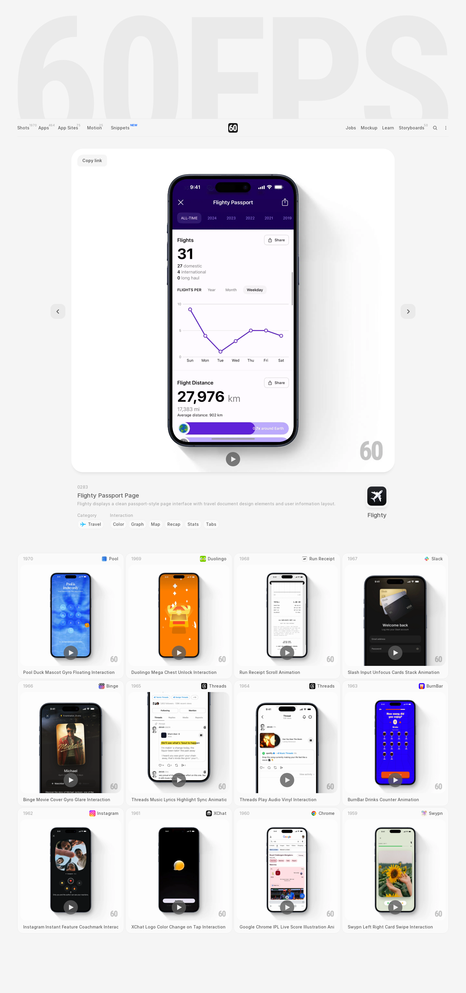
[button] (233, 459)
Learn (388, 127)
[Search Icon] (435, 128)
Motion (94, 127)
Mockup (369, 127)
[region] (233, 310)
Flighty (377, 515)
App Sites (68, 127)
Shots (23, 127)
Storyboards (411, 127)
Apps (43, 127)
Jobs (351, 127)
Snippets (120, 127)
